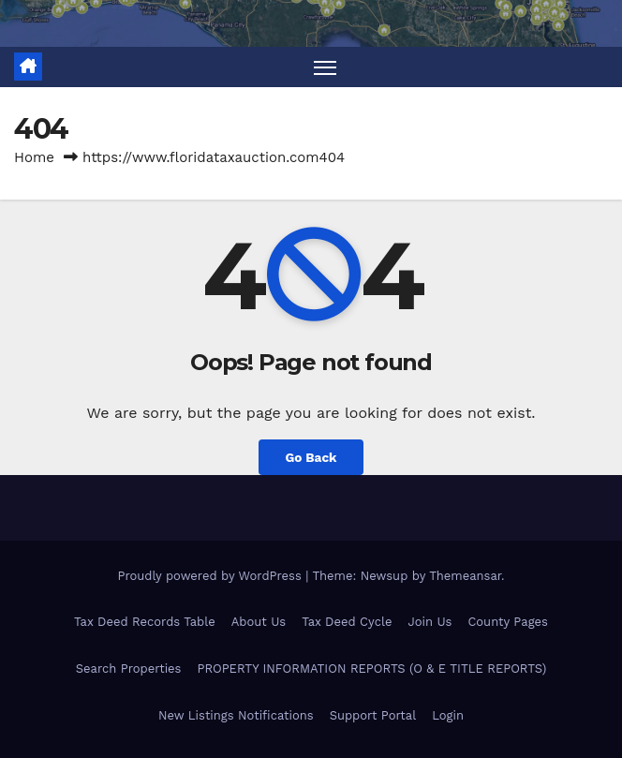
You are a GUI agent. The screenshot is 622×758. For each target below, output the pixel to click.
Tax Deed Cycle (347, 622)
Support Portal (373, 715)
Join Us (429, 622)
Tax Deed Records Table (144, 622)
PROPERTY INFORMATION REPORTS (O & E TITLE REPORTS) (371, 668)
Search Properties (129, 668)
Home (34, 157)
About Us (258, 622)
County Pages (507, 622)
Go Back (310, 457)
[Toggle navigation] (325, 67)
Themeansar (465, 576)
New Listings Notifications (236, 715)
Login (448, 715)
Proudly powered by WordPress (211, 576)
